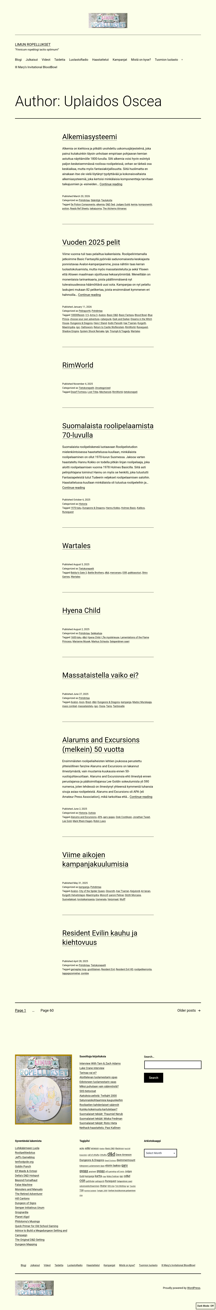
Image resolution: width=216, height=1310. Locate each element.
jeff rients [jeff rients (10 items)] (120, 1171)
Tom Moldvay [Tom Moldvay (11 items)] (120, 1186)
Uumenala (101, 899)
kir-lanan (145, 891)
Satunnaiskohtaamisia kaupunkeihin (101, 1100)
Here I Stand (100, 323)
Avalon (102, 315)
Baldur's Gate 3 (79, 572)
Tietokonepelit (86, 387)
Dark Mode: (205, 1306)
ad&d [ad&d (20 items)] (87, 1148)
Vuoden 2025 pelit (91, 242)
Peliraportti (84, 310)
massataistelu (85, 706)
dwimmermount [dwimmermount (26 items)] (126, 1160)
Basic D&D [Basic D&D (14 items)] (110, 1148)
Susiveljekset (69, 899)
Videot (46, 59)
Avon (81, 702)
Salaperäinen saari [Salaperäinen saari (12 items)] (124, 1181)
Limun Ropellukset (33, 44)
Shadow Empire (70, 331)
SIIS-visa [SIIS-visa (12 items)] (110, 1186)
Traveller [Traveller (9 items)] (133, 1186)
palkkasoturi (134, 572)
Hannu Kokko (113, 507)
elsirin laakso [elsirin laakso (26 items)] (113, 1165)
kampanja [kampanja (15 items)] (89, 1176)
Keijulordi (135, 891)
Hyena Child (81, 610)
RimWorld (130, 327)
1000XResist (77, 315)
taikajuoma (96, 208)
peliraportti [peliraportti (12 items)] (99, 1181)
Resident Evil (108, 969)
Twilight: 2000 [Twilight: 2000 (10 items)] (102, 1191)
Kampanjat (120, 59)
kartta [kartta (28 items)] (98, 1176)
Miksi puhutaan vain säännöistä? (99, 1086)
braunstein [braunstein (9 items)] (83, 1155)
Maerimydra (68, 327)
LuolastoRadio (78, 59)
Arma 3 (94, 315)
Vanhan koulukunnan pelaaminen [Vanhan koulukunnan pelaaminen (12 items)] (122, 1190)
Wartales (135, 331)
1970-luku (76, 507)
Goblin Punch (23, 1166)
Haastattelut (100, 59)
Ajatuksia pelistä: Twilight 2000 (98, 1095)
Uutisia (92, 812)
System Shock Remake (92, 331)
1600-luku (76, 637)
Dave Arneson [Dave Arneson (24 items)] (124, 1154)
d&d (107, 572)
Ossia (102, 706)
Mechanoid (105, 392)
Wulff (122, 899)
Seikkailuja (96, 633)
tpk (107, 331)
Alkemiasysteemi (89, 136)
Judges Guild (123, 204)
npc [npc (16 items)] (121, 1176)
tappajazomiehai (71, 973)
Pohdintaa (84, 200)
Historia (83, 503)
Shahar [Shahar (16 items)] (103, 1186)
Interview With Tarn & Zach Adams (100, 1063)
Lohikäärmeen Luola (27, 1148)
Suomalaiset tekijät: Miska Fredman (101, 1118)
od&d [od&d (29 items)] (127, 1176)
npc (78, 327)
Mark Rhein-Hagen (82, 821)
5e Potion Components (83, 204)
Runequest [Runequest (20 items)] (110, 1181)
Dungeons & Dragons (81, 323)
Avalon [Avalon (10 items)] (102, 1149)
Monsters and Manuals (29, 1189)
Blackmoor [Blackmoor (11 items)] (119, 1148)
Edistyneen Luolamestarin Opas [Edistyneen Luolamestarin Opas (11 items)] (92, 1166)
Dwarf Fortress (79, 392)
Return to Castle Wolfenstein (109, 327)
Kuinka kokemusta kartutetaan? (98, 1109)
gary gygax (109, 817)
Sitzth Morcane (133, 895)
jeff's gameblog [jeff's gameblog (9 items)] (110, 1171)
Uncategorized (102, 387)
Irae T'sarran (129, 323)
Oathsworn (87, 327)
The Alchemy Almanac (115, 208)
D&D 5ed (110, 204)
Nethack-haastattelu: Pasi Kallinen (100, 1127)
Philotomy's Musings (27, 1221)
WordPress (193, 1287)
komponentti (145, 204)
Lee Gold (67, 821)
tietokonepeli (131, 392)
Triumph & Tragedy (120, 331)
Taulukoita (106, 200)
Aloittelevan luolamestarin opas (98, 1077)
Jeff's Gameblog (25, 1157)
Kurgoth (142, 323)
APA (100, 817)
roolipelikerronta (143, 969)
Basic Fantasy (126, 315)
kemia (134, 204)
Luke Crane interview (92, 1068)
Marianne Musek (81, 641)
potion (65, 208)
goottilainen (93, 969)
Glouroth (110, 891)
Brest (88, 702)
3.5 (87, 315)
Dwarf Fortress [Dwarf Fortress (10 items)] (110, 1160)
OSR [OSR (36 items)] (82, 1181)
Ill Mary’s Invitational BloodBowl (36, 67)
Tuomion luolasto (166, 59)
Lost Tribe (93, 392)
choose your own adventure (84, 319)
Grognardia (21, 1212)
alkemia (100, 204)
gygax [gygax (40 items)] (101, 1171)
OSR (124, 572)
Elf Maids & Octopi (26, 1171)
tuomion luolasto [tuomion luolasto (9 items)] (90, 1191)
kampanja (126, 702)
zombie (85, 973)
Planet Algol (22, 1216)
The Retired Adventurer (28, 1193)
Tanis (109, 706)
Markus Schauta (100, 641)
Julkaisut (32, 59)
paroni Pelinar (116, 895)
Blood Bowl (141, 315)
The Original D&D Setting (29, 1239)
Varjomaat (113, 899)
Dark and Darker (120, 319)
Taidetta (59, 59)
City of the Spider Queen (92, 891)
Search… (149, 1056)
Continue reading (111, 184)
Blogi (18, 59)
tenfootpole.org (24, 1161)
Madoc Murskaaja (142, 702)
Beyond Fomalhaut (26, 1180)
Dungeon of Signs (25, 1203)
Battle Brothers (96, 572)
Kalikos (141, 507)
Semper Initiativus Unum (29, 1207)
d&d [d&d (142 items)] (111, 1154)
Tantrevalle (119, 706)
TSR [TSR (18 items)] (82, 1190)
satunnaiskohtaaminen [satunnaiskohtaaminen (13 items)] (89, 1186)
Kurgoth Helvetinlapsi (73, 895)
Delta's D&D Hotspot (27, 1175)
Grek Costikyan (124, 817)
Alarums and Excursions (84, 817)
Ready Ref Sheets (79, 208)
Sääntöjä (95, 200)
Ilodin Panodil (115, 323)
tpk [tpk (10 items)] (128, 1186)
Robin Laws (99, 821)
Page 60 (47, 1010)
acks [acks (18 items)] (82, 1148)
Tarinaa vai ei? (88, 1072)
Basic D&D (112, 315)
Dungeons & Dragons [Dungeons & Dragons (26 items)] (92, 1160)
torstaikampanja (86, 899)
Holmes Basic (128, 507)
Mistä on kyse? (141, 59)
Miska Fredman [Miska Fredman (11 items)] (113, 1176)
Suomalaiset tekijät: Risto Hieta (98, 1123)
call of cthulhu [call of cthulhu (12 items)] (93, 1155)
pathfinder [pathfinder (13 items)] (90, 1181)
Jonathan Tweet (141, 817)
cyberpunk (106, 319)
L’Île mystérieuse (110, 637)
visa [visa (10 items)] (81, 1195)
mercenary (115, 572)
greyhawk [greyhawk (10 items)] (92, 1171)
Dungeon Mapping (26, 1244)
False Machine (23, 1184)
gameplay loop (78, 969)
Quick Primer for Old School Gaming (36, 1226)
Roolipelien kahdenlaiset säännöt (99, 1104)
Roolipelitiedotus (25, 1152)
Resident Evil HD (124, 969)
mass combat (69, 706)
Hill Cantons (22, 1198)
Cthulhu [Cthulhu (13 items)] (103, 1155)
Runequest (142, 327)
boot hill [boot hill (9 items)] (127, 1149)
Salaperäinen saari (119, 641)
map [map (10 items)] (104, 1176)
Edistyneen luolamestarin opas (98, 1081)
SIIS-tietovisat (88, 1091)
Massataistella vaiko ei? (100, 675)
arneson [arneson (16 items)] (95, 1148)
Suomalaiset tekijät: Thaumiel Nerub (101, 1113)
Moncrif (104, 895)
